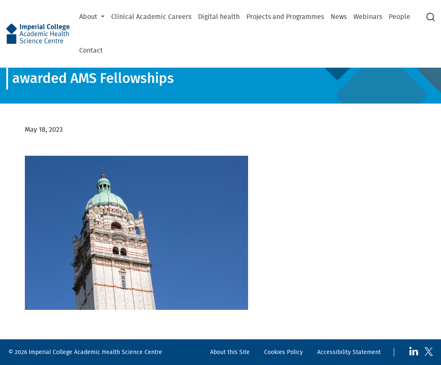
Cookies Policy (283, 352)
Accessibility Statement (349, 352)
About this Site (230, 352)
